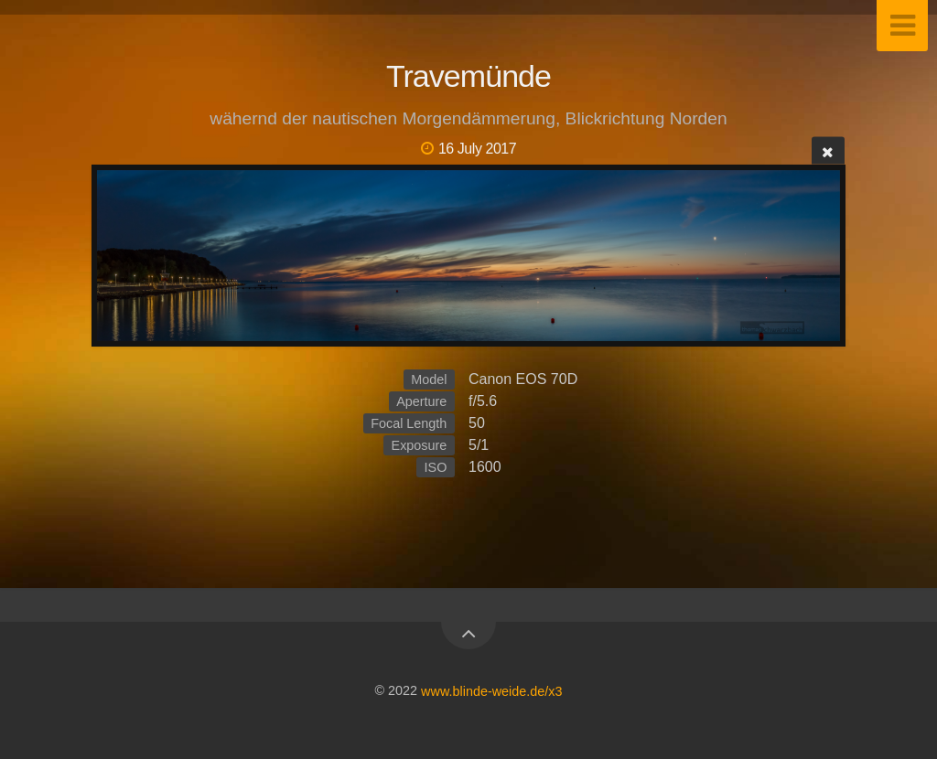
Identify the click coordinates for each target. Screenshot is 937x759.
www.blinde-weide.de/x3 (491, 690)
